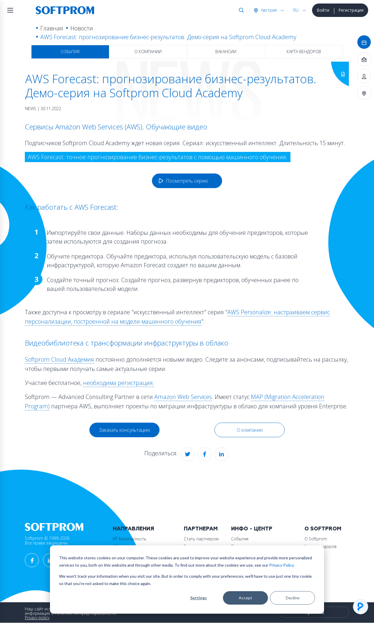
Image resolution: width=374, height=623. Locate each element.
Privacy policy (37, 617)
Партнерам (201, 528)
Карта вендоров (304, 51)
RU (296, 10)
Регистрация (350, 10)
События (70, 51)
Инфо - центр (251, 528)
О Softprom (322, 528)
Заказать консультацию (124, 430)
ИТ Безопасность (129, 539)
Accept (245, 597)
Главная (51, 28)
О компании (148, 51)
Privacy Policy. (282, 565)
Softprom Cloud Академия (59, 359)
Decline (292, 597)
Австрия (268, 10)
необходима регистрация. (118, 383)
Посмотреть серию (187, 181)
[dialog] (187, 579)
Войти (323, 10)
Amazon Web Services (183, 397)
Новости (81, 28)
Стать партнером (201, 539)
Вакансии (225, 51)
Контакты (313, 554)
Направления (133, 528)
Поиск (240, 10)
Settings (198, 597)
